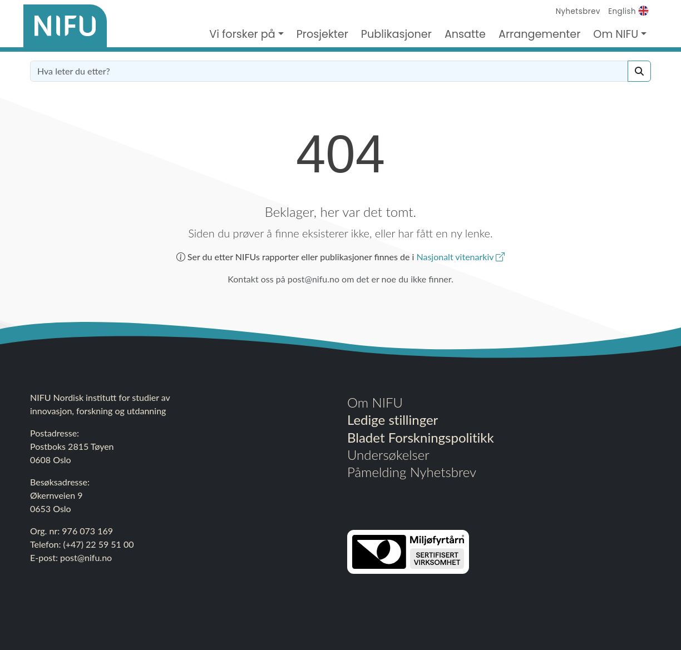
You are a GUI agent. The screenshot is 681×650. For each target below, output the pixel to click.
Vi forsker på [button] (242, 34)
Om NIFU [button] (615, 34)
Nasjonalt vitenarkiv (460, 256)
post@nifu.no (86, 557)
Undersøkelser (388, 454)
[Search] (639, 71)
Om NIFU (375, 402)
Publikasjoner (396, 34)
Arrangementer (539, 34)
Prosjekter (322, 34)
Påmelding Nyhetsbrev (411, 472)
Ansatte (465, 34)
